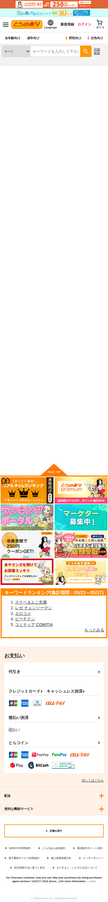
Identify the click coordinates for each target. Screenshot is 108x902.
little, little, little (87, 226)
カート (54, 423)
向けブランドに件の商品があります (54, 450)
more (93, 881)
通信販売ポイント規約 (90, 848)
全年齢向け (12, 38)
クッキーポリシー (93, 858)
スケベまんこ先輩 (31, 602)
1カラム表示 (100, 152)
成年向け (33, 38)
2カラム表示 (91, 152)
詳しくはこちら (93, 780)
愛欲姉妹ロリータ (17, 225)
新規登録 (67, 24)
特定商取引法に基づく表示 (29, 867)
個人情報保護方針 (61, 858)
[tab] (15, 136)
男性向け (73, 38)
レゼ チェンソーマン (33, 608)
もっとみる (94, 630)
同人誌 (33, 69)
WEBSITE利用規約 (20, 848)
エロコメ (23, 613)
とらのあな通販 (13, 69)
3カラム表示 (81, 152)
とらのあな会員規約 (53, 848)
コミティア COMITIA (34, 624)
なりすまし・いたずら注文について (77, 867)
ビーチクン (25, 619)
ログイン (84, 24)
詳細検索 (97, 51)
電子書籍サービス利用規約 (24, 858)
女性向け (94, 38)
